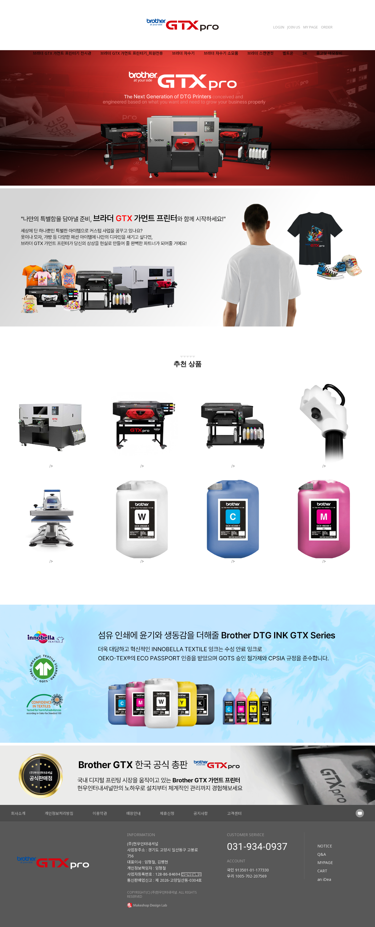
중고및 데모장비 (329, 53)
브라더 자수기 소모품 (221, 53)
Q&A (321, 854)
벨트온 (288, 53)
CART (322, 870)
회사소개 (18, 813)
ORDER (327, 27)
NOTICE (324, 845)
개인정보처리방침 (59, 813)
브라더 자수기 (183, 53)
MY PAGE (310, 27)
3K (304, 53)
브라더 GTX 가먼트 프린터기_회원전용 (131, 53)
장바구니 (346, 25)
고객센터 (234, 813)
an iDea (324, 879)
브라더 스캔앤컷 (260, 53)
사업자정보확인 (191, 874)
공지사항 (201, 813)
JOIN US (293, 27)
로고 (188, 25)
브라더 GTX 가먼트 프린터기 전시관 (62, 53)
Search (360, 26)
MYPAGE (325, 862)
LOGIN (278, 27)
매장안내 (133, 813)
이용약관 (100, 813)
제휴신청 (167, 813)
